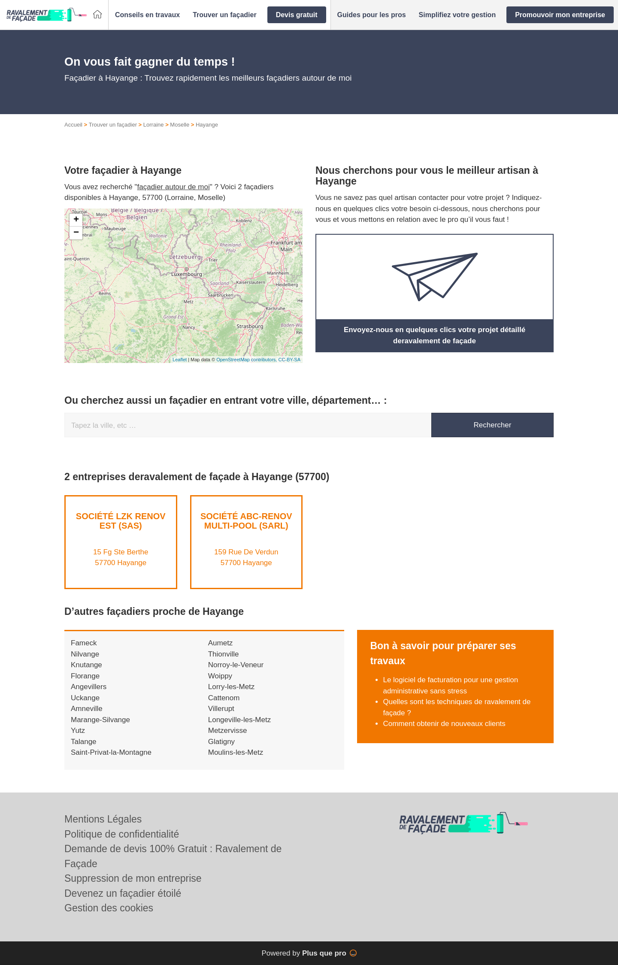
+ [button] (76, 220)
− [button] (76, 233)
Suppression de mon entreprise (133, 878)
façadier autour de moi (173, 187)
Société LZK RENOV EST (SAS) (121, 520)
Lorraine (153, 124)
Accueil (73, 124)
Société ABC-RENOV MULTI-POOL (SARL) (246, 520)
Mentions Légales (103, 819)
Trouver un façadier (113, 124)
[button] (147, 15)
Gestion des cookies (108, 908)
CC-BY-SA (289, 359)
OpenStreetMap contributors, (247, 359)
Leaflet (180, 359)
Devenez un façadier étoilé (122, 893)
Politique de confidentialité (121, 834)
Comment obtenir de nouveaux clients (444, 724)
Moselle (179, 124)
